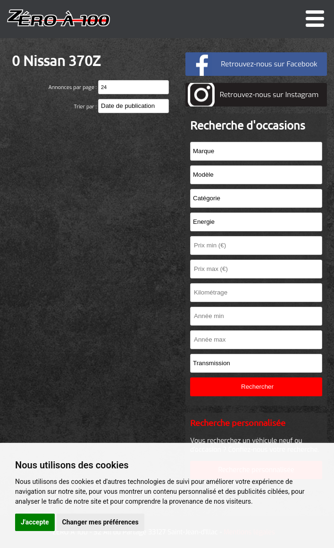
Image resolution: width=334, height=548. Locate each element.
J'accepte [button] (35, 522)
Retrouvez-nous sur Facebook (269, 64)
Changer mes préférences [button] (100, 522)
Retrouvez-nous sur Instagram (269, 94)
